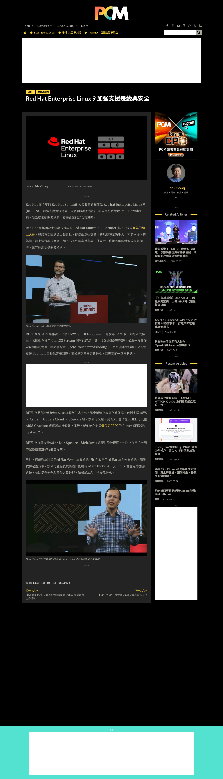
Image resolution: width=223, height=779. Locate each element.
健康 (157, 499)
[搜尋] (199, 32)
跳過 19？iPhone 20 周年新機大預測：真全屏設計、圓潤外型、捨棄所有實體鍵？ (175, 472)
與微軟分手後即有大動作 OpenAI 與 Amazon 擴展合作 (173, 343)
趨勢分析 (159, 310)
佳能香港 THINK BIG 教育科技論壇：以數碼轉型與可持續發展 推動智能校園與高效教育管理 (175, 252)
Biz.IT (30, 92)
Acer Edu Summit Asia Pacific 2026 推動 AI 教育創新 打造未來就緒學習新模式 (176, 323)
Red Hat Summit (61, 582)
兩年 (136, 228)
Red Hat (45, 582)
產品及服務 (43, 92)
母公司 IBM (109, 426)
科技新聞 (159, 410)
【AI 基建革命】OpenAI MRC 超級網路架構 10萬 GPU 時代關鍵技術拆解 (175, 301)
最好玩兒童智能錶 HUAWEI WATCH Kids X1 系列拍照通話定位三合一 (175, 401)
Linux (36, 582)
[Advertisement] (111, 60)
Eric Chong (41, 186)
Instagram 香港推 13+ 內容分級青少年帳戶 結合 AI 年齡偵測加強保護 (176, 450)
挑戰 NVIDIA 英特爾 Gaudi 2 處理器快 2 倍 (123, 594)
